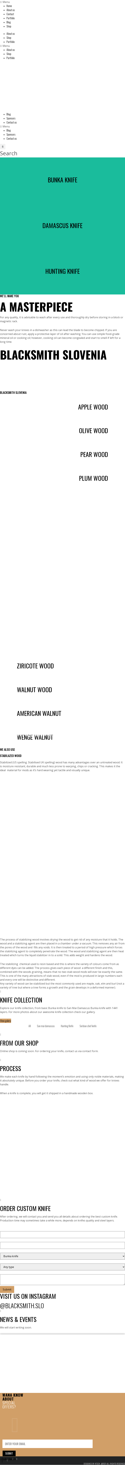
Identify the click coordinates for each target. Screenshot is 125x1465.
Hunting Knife (67, 1026)
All (29, 1026)
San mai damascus (46, 1026)
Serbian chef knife (88, 1026)
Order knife (13, 744)
